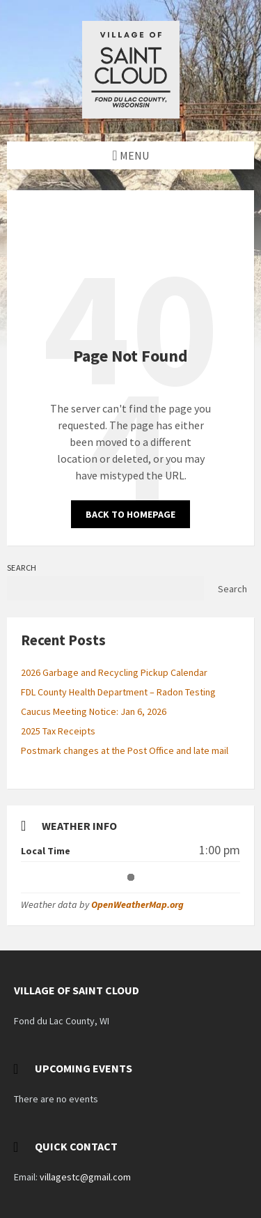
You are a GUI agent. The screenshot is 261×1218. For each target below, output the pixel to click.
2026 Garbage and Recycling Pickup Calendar (114, 672)
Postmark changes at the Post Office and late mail (124, 750)
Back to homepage (130, 514)
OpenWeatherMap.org (137, 904)
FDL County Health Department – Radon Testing (118, 692)
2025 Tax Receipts (58, 731)
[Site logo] (131, 114)
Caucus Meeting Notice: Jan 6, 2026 (93, 711)
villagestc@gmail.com (85, 1177)
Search (22, 567)
